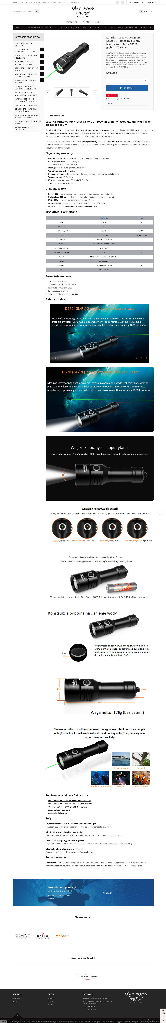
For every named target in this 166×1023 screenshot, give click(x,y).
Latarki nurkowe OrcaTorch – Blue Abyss (43, 28)
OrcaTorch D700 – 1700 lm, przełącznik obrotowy (69, 800)
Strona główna (71, 22)
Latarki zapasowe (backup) (70, 28)
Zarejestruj (148, 2)
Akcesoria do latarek (57, 813)
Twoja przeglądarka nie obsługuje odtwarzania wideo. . (99, 333)
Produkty (86, 22)
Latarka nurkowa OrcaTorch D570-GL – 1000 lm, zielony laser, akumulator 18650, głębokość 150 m (116, 28)
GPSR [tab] (110, 103)
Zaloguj (134, 2)
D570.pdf (112, 95)
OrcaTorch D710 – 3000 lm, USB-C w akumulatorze (70, 804)
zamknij (3, 1022)
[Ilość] (127, 81)
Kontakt (97, 22)
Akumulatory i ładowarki (59, 810)
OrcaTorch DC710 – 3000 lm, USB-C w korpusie (68, 807)
